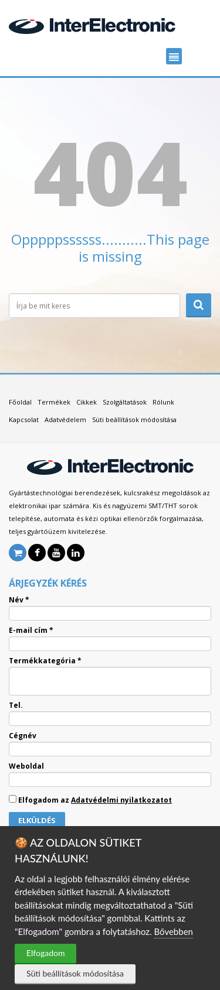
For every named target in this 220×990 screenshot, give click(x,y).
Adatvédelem (65, 419)
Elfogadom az (90, 799)
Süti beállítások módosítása (75, 973)
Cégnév (22, 736)
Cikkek (86, 402)
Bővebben (173, 931)
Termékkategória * (45, 661)
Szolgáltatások (125, 402)
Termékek (54, 402)
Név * (19, 600)
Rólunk (163, 402)
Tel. (16, 705)
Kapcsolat (24, 419)
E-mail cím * (31, 630)
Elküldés (37, 820)
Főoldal (20, 402)
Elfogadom (45, 953)
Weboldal (26, 766)
